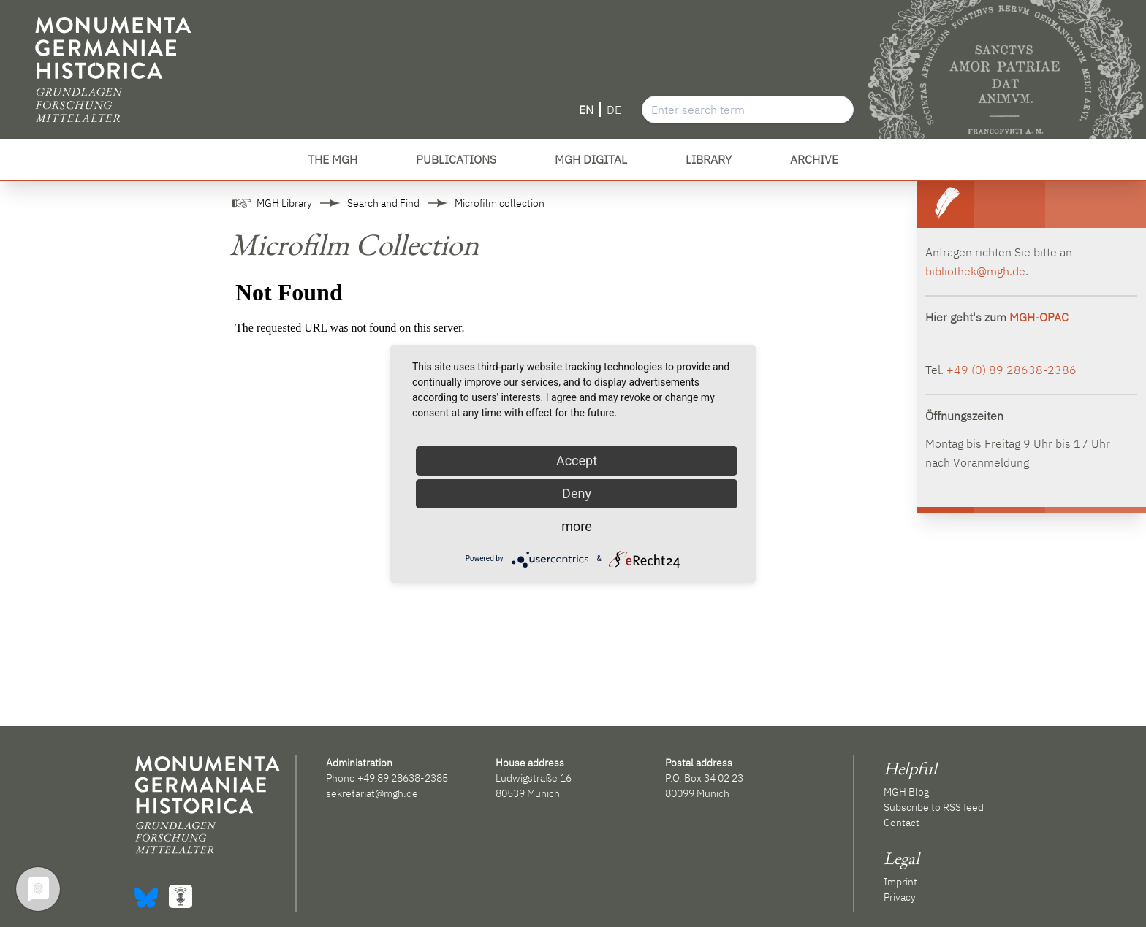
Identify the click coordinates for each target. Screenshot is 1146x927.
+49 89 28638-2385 (402, 778)
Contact (901, 822)
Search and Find (383, 203)
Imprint (900, 881)
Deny (576, 493)
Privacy (900, 897)
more (576, 526)
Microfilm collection (499, 203)
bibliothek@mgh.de (975, 271)
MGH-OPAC (1039, 317)
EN (586, 109)
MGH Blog (906, 791)
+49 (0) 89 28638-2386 (1011, 369)
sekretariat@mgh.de (372, 793)
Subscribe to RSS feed (934, 807)
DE (614, 109)
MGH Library (284, 203)
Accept (576, 460)
